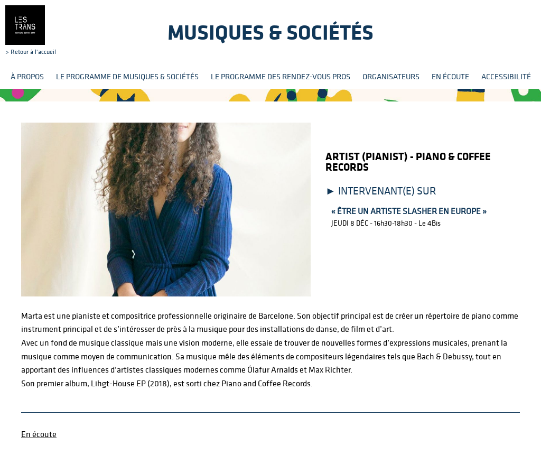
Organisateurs (390, 76)
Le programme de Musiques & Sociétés (127, 76)
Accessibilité (506, 76)
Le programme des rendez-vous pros (280, 76)
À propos (27, 76)
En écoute (450, 76)
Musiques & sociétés (270, 32)
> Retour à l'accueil (30, 30)
